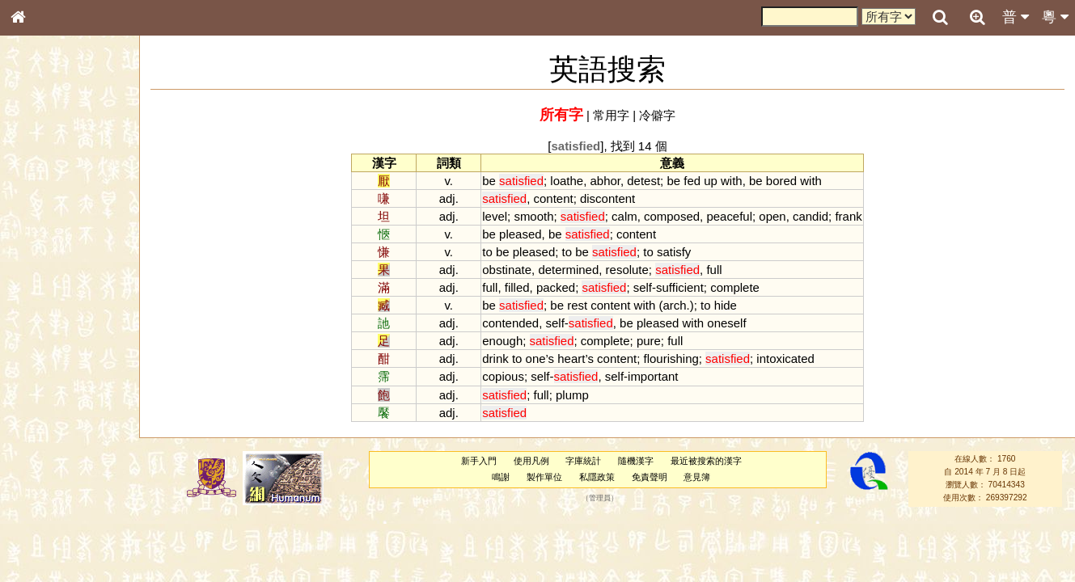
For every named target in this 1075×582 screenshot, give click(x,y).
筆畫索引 (39, 230)
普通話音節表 (49, 439)
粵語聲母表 (44, 331)
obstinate (506, 269)
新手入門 (479, 461)
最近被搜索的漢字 (706, 461)
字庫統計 (583, 461)
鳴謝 (501, 477)
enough (502, 341)
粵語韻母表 (44, 346)
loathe (566, 181)
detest (643, 181)
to (487, 252)
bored (781, 181)
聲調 (77, 425)
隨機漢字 (636, 461)
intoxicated (785, 358)
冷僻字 (657, 115)
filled (517, 287)
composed (672, 216)
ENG (71, 178)
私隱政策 (597, 477)
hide (725, 305)
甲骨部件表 (44, 245)
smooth (533, 216)
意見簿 (697, 477)
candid (810, 216)
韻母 (55, 425)
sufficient (680, 287)
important (653, 376)
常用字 (611, 115)
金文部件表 (44, 260)
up (710, 181)
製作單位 (544, 477)
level (494, 216)
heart (571, 358)
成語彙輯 (39, 526)
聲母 (32, 425)
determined (568, 269)
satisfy (674, 252)
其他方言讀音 (49, 454)
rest (577, 305)
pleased (520, 234)
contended (510, 323)
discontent (607, 198)
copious (503, 376)
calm (624, 216)
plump (572, 395)
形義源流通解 (49, 274)
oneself (726, 323)
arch (674, 305)
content (553, 198)
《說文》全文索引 (59, 497)
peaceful (729, 216)
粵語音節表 (44, 317)
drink (495, 358)
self (642, 287)
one (536, 358)
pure (649, 341)
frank (848, 216)
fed (692, 181)
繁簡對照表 (44, 540)
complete (735, 287)
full (714, 269)
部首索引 (39, 215)
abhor (605, 181)
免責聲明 (649, 477)
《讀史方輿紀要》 (59, 511)
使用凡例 (531, 461)
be (489, 181)
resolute (627, 269)
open (772, 216)
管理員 (600, 498)
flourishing (671, 358)
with (732, 181)
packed (555, 287)
